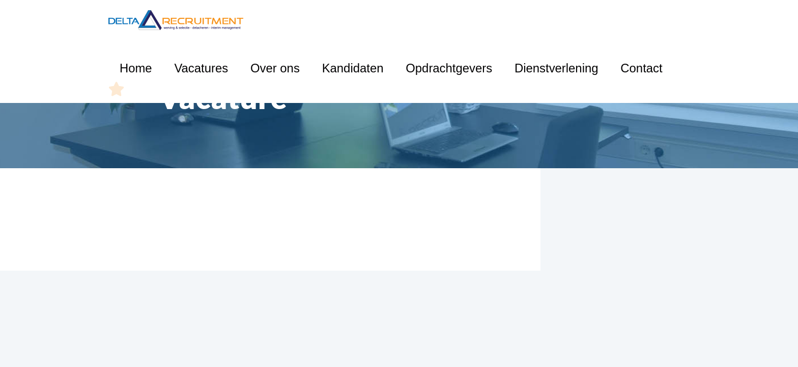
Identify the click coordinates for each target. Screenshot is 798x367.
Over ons (386, 20)
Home (290, 20)
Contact (637, 20)
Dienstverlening (579, 20)
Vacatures (335, 20)
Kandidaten (439, 20)
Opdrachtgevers (505, 20)
